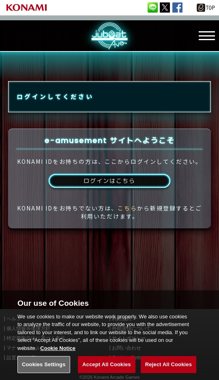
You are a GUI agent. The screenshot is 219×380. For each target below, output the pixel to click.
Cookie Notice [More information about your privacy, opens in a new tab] (57, 355)
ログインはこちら (109, 189)
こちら (127, 218)
